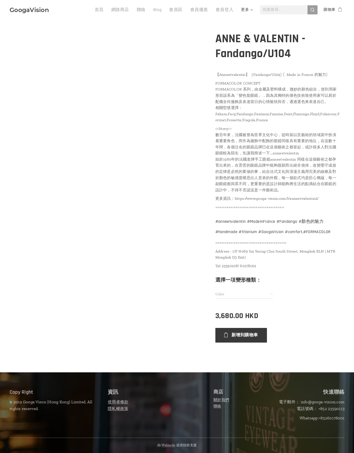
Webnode (168, 445)
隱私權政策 (118, 408)
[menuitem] (66, 10)
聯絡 (217, 406)
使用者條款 (118, 401)
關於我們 (221, 400)
